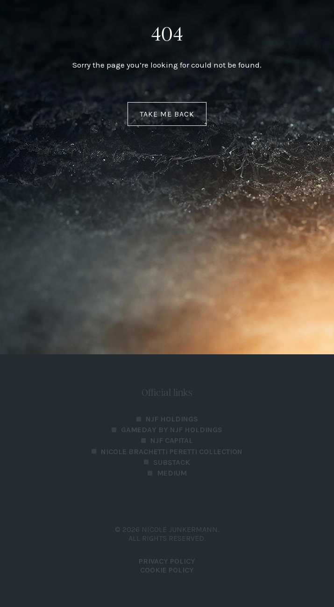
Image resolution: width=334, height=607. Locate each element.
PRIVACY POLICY (167, 561)
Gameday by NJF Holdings (171, 429)
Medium (172, 473)
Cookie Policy (167, 570)
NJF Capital (171, 440)
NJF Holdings (172, 418)
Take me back (167, 114)
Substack (171, 462)
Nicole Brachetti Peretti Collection (171, 451)
